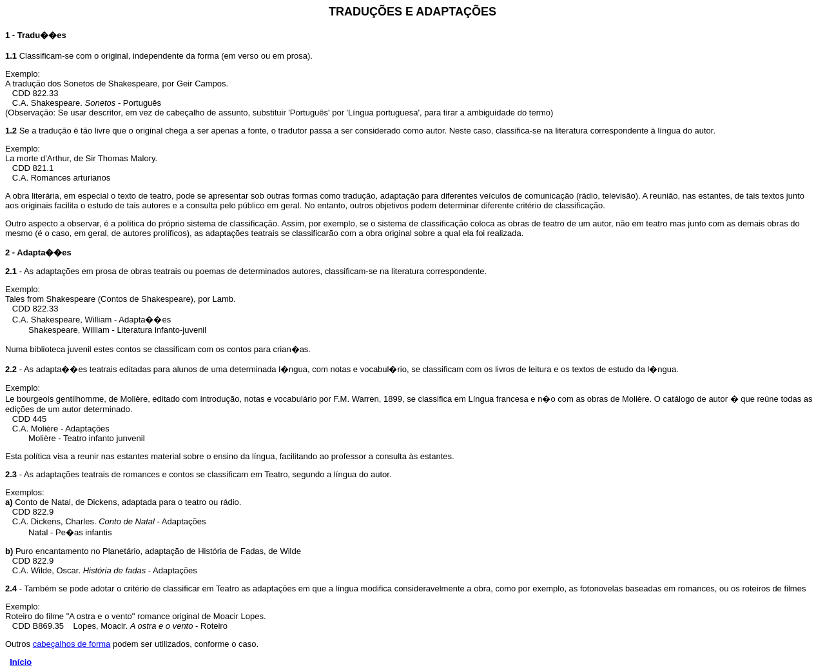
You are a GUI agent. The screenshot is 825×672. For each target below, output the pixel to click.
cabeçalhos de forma (72, 644)
